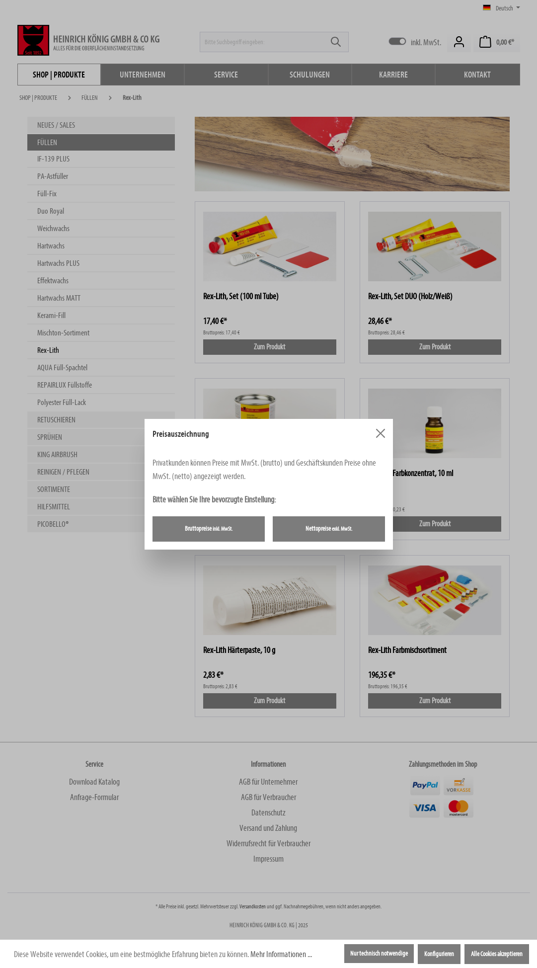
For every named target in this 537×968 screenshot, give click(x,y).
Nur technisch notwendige (379, 954)
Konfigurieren (439, 954)
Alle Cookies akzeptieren (497, 954)
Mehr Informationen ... (281, 954)
